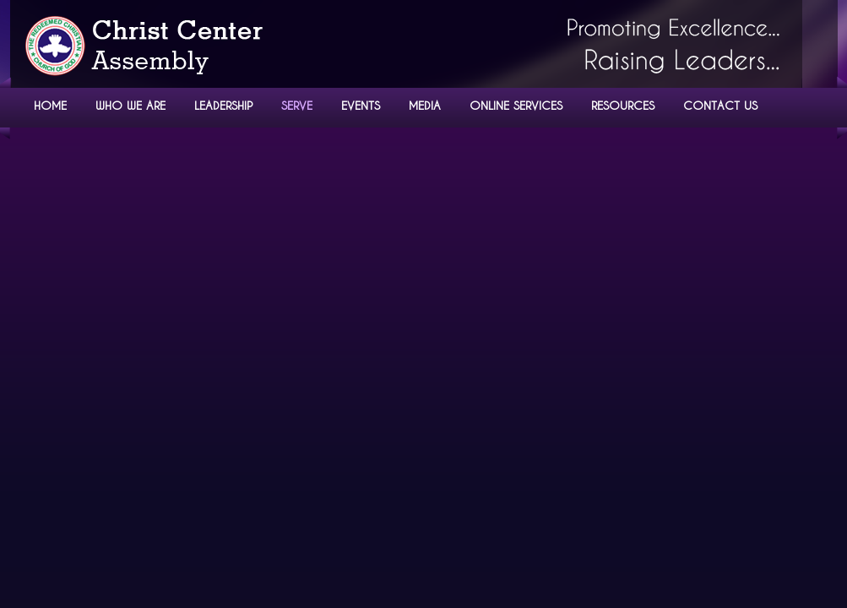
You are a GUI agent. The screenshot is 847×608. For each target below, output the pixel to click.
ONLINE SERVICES (516, 105)
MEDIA (425, 105)
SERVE (296, 105)
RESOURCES (622, 105)
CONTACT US (720, 105)
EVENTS (360, 105)
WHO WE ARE (130, 105)
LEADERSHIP (223, 105)
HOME (50, 105)
